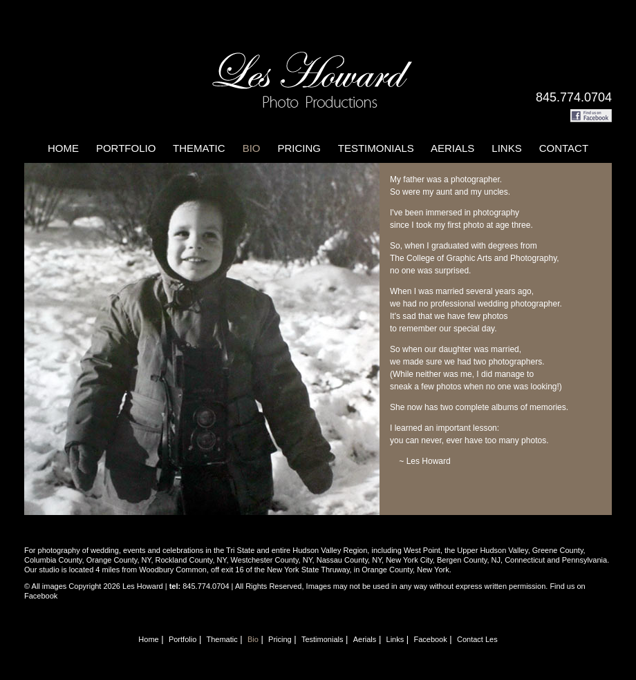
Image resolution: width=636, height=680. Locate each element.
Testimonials (376, 148)
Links (506, 148)
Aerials (452, 148)
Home (63, 148)
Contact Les (477, 639)
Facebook (430, 639)
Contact (563, 148)
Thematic (199, 148)
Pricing (299, 148)
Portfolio (126, 148)
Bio (252, 148)
